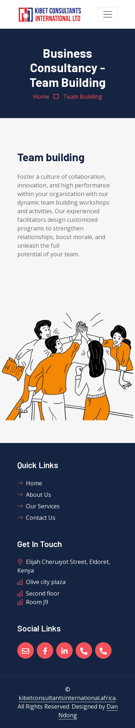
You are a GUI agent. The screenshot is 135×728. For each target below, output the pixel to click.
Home (41, 97)
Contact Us (36, 518)
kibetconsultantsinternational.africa (67, 698)
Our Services (38, 506)
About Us (34, 495)
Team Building (82, 97)
